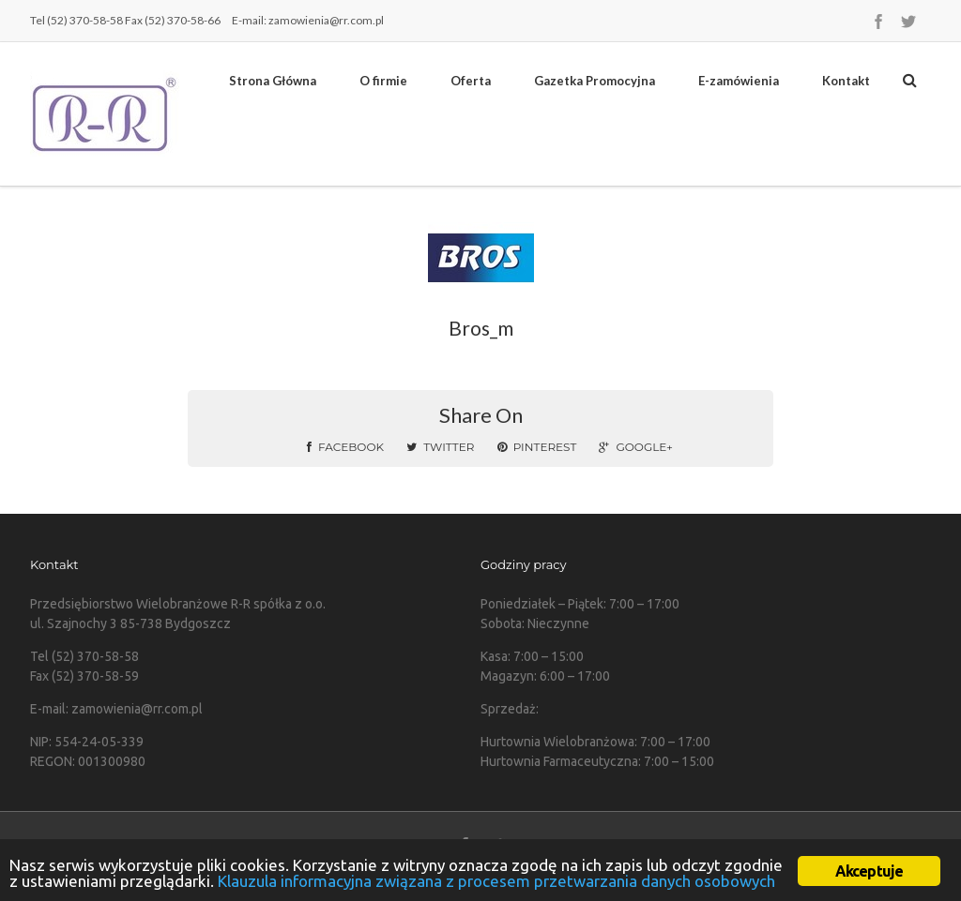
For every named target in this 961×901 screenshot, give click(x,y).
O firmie (383, 80)
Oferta (470, 80)
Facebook (345, 447)
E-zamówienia (738, 80)
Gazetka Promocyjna (594, 80)
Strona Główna (272, 80)
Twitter (440, 447)
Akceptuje (869, 871)
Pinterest (537, 447)
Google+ (635, 447)
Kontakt (846, 80)
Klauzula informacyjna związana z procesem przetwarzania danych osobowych (496, 881)
